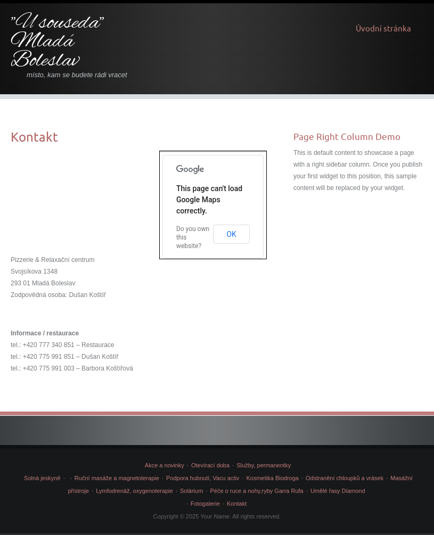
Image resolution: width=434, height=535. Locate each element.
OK (231, 234)
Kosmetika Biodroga (272, 478)
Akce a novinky (164, 465)
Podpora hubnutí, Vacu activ (202, 478)
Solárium (191, 491)
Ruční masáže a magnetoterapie (117, 478)
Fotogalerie (205, 503)
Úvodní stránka (383, 28)
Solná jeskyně (42, 478)
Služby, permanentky (263, 465)
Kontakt (237, 503)
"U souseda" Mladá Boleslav (57, 42)
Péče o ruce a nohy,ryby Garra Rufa (256, 491)
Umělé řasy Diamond (337, 491)
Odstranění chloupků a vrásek (344, 478)
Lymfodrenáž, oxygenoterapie (134, 491)
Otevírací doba (210, 465)
